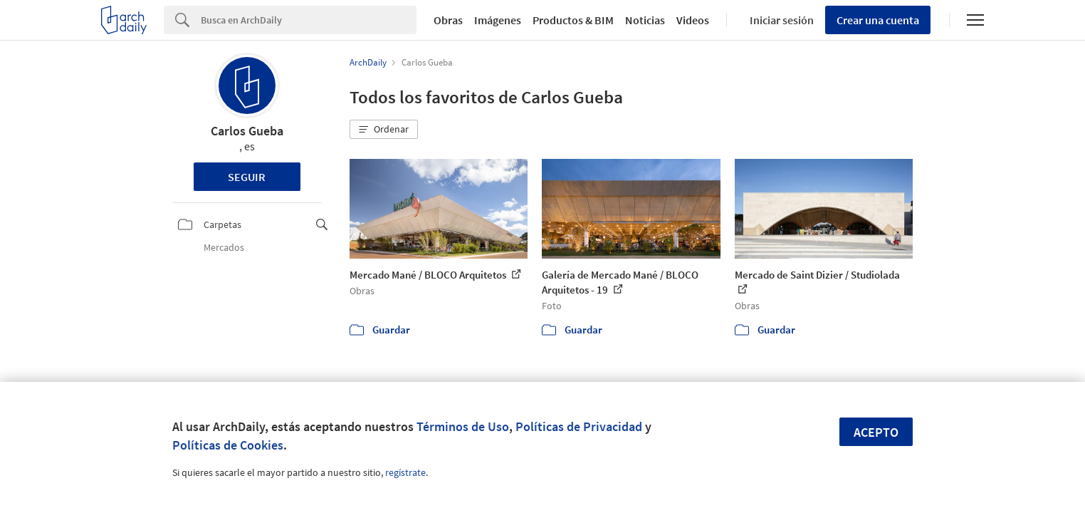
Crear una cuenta (878, 20)
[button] (384, 130)
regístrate (405, 472)
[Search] (308, 20)
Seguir (247, 177)
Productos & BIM (573, 20)
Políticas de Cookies (227, 445)
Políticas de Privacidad (578, 426)
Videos (692, 20)
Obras (448, 20)
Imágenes (497, 20)
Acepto (876, 432)
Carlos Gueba (247, 131)
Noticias (645, 20)
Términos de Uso (462, 426)
